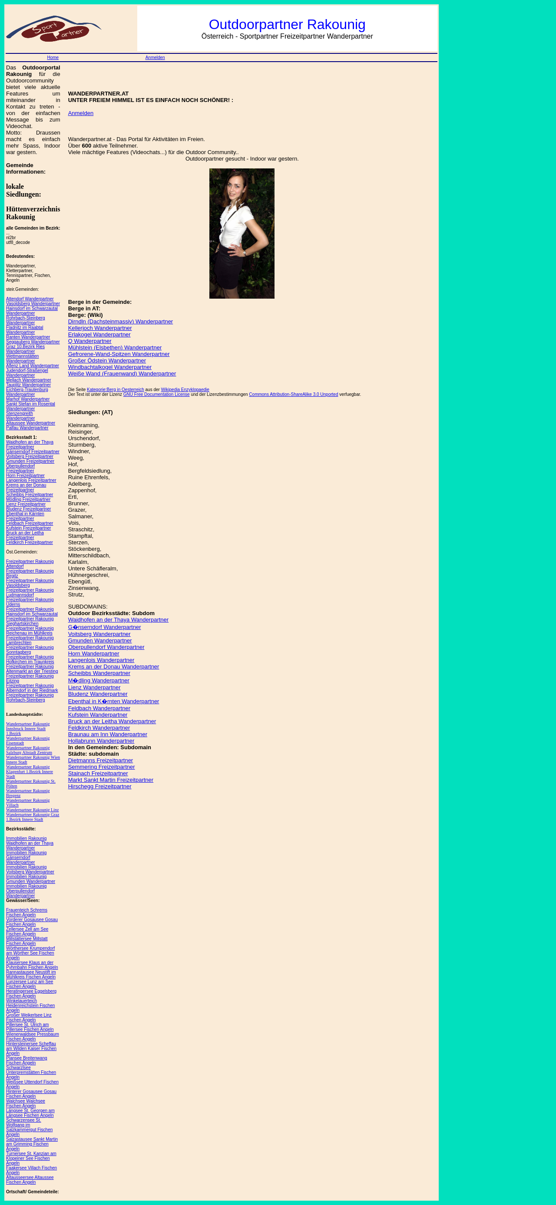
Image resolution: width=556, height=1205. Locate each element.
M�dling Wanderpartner (98, 680)
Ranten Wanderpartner (28, 337)
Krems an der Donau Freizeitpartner (26, 487)
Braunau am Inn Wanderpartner (107, 734)
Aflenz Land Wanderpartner (32, 365)
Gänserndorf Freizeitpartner (33, 451)
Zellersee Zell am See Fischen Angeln (27, 931)
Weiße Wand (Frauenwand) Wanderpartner (122, 373)
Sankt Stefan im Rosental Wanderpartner (30, 406)
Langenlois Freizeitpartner (31, 480)
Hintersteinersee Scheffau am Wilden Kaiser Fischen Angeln (31, 1048)
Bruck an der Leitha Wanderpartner (112, 721)
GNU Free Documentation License (156, 394)
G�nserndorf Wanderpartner (104, 627)
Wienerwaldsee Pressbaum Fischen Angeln (32, 1036)
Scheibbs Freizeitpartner (29, 494)
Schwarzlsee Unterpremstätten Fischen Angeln (31, 1072)
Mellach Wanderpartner (28, 380)
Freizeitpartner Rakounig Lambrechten (30, 640)
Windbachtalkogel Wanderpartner (110, 367)
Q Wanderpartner (90, 341)
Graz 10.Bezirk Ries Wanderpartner (25, 349)
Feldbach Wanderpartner (99, 708)
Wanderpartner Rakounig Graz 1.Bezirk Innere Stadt (32, 817)
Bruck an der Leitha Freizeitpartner (25, 535)
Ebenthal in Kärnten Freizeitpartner (25, 516)
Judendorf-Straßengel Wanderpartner (27, 373)
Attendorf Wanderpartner (30, 298)
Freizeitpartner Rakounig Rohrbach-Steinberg (30, 697)
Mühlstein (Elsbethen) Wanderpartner (115, 347)
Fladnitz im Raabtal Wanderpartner (24, 330)
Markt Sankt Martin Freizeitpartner (111, 780)
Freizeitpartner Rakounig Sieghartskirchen (30, 621)
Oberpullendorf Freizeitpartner (20, 468)
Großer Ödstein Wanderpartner (107, 360)
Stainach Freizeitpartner (98, 773)
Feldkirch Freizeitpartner (29, 542)
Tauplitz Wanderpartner (28, 384)
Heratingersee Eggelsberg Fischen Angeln (31, 993)
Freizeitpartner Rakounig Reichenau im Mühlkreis (30, 630)
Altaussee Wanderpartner (30, 423)
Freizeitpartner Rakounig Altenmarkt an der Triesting (32, 669)
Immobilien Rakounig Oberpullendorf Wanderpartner (26, 891)
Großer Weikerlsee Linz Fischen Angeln (29, 1017)
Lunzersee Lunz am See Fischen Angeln (29, 984)
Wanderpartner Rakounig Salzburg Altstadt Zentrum (29, 750)
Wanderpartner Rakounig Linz (32, 809)
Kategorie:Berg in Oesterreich (115, 389)
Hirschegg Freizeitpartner (100, 786)
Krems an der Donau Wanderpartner (113, 666)
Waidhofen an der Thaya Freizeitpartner (29, 444)
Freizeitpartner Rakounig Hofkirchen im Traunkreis (30, 659)
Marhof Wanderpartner (28, 399)
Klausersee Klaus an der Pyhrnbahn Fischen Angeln (32, 965)
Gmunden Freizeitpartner (30, 461)
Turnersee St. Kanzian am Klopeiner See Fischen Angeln (31, 1158)
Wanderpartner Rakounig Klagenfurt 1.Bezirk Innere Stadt (29, 771)
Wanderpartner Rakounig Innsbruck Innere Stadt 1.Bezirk (28, 728)
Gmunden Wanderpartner (100, 640)
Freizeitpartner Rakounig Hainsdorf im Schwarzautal (32, 611)
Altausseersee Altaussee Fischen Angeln (30, 1180)
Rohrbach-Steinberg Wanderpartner (25, 320)
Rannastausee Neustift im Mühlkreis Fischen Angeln (31, 974)
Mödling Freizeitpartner (28, 499)
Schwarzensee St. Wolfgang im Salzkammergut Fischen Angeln (29, 1127)
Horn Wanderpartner (93, 653)
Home (53, 57)
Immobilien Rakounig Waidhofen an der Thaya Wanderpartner (29, 843)
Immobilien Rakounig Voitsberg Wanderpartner (30, 869)
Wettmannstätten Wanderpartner (22, 358)
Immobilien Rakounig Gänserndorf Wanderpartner (26, 857)
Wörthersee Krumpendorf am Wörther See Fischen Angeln (30, 953)
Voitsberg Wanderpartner (99, 634)
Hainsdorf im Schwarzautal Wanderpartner (32, 311)
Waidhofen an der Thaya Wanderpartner (118, 619)
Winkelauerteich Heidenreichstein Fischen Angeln (30, 1005)
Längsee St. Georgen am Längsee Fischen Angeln (30, 1113)
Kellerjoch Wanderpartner (100, 328)
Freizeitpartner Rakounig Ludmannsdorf (30, 592)
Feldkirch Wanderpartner (99, 727)
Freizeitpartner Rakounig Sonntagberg (30, 650)
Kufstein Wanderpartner (98, 714)
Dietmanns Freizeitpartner (100, 760)
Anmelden (155, 57)
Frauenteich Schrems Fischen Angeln (26, 912)
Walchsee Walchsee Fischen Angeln (25, 1103)
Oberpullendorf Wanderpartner (106, 647)
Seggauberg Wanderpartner (33, 341)
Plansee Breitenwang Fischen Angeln (26, 1060)
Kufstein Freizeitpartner (28, 528)
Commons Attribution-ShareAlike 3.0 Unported (293, 394)
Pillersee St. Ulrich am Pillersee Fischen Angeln (30, 1027)
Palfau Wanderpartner (27, 427)
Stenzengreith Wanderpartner (20, 416)
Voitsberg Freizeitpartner (29, 456)
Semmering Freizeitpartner (101, 767)
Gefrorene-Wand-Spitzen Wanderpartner (119, 354)
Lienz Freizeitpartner (26, 504)
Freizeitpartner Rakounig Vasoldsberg (30, 583)
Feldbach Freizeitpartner (29, 523)
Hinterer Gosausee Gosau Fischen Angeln (31, 1094)
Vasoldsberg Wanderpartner (33, 303)
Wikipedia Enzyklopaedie (185, 389)
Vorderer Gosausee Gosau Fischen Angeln (32, 922)
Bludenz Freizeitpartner (28, 509)
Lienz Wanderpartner (94, 687)
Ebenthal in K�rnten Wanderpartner (113, 701)
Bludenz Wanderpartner (98, 694)
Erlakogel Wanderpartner (99, 334)
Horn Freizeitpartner (25, 475)
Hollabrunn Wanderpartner (101, 740)
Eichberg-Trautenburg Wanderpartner (27, 392)
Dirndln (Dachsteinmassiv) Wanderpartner (120, 321)
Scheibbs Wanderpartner (99, 673)
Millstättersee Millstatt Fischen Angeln (27, 941)
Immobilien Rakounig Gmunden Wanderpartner (30, 879)
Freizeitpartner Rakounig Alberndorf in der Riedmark (32, 688)
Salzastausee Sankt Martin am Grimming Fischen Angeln (32, 1144)
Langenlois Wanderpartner (101, 660)
